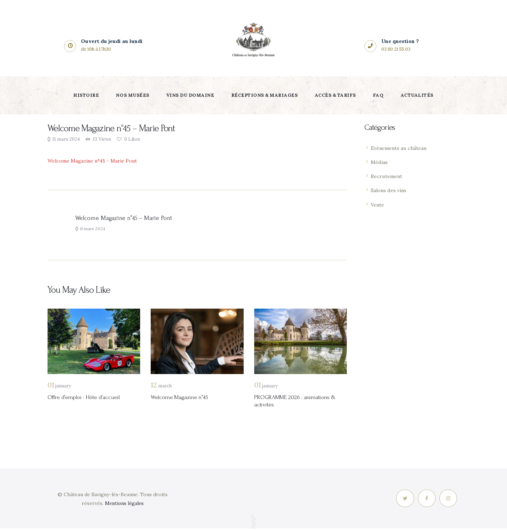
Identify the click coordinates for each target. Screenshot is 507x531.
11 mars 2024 (66, 139)
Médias (380, 162)
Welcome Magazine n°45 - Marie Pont (96, 160)
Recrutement (388, 176)
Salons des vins (390, 190)
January (59, 388)
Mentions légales (124, 505)
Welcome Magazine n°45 (182, 399)
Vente (378, 204)
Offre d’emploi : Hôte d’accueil (87, 399)
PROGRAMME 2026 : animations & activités (300, 403)
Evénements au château (401, 148)
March (161, 388)
